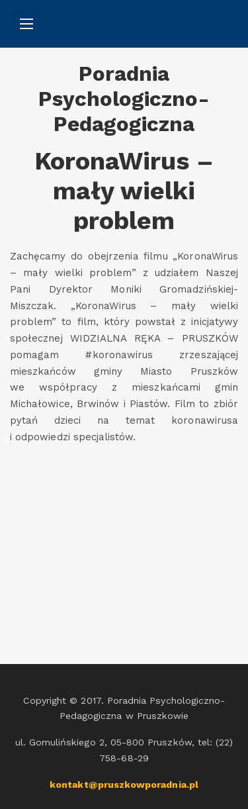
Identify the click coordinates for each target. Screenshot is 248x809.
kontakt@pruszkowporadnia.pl (124, 784)
